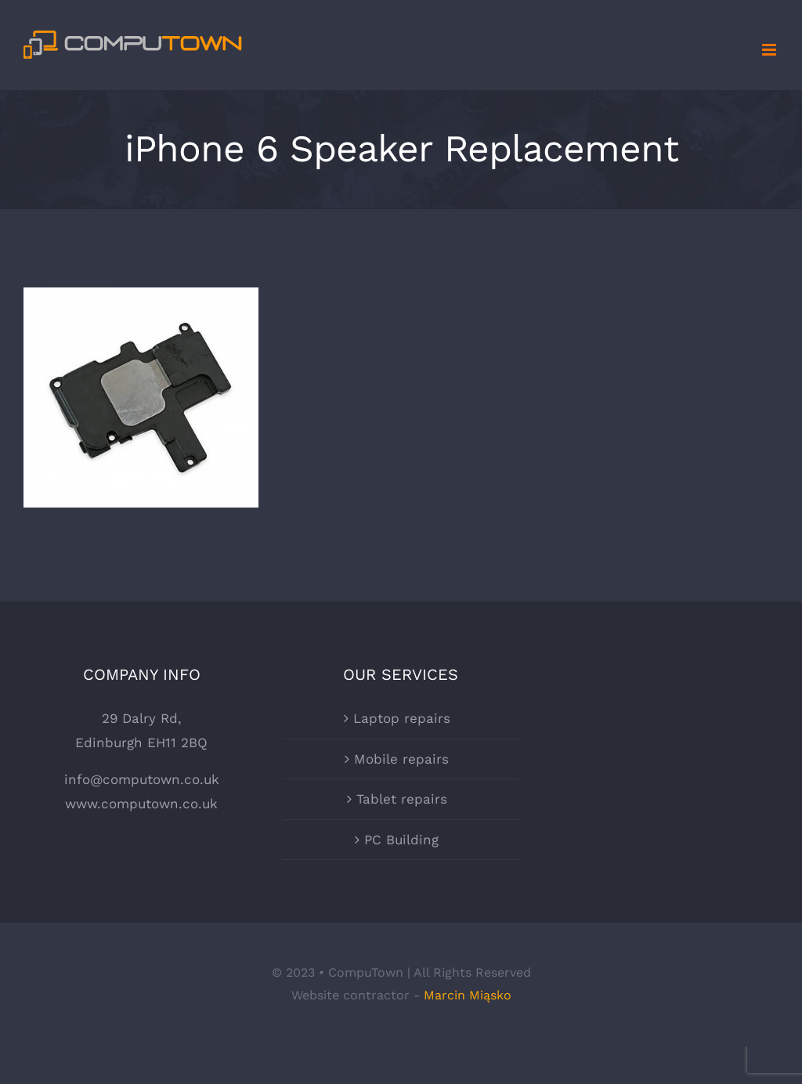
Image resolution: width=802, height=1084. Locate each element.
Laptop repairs (401, 718)
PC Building (401, 839)
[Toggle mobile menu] (770, 50)
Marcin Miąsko (467, 995)
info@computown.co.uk (141, 779)
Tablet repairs (401, 799)
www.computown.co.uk (141, 803)
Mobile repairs (401, 759)
